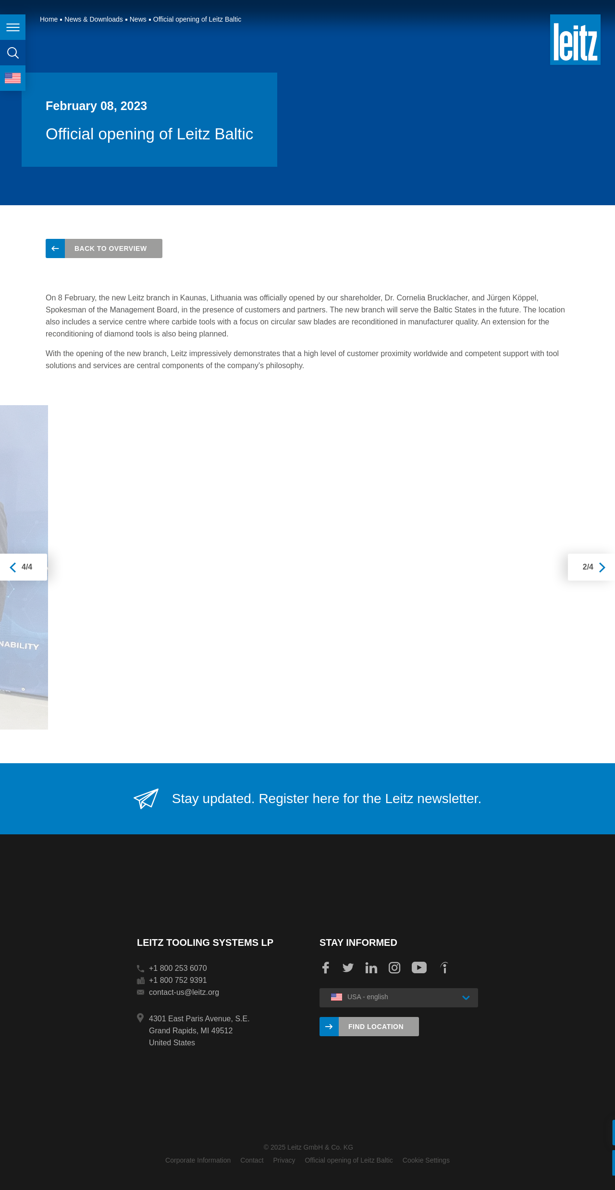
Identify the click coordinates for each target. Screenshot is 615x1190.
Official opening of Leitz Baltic (349, 1160)
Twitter (348, 968)
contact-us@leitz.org (184, 992)
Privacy (284, 1160)
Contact (251, 1160)
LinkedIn (371, 968)
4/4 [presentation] (27, 567)
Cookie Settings (426, 1160)
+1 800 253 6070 (178, 968)
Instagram (394, 968)
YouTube (419, 968)
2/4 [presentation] (588, 567)
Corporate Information (198, 1160)
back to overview (110, 248)
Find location (376, 1026)
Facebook (325, 968)
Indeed (444, 968)
